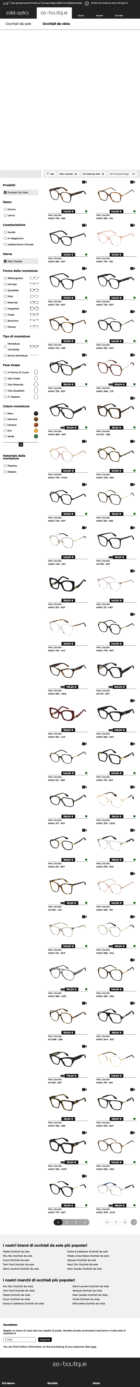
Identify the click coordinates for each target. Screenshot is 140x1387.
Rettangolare (21, 177)
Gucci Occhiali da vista (16, 1198)
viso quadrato (21, 290)
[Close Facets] (21, 73)
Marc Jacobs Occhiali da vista (90, 1194)
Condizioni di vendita (14, 1365)
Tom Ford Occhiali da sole (18, 1163)
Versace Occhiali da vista (87, 1190)
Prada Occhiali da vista (16, 1194)
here (93, 1246)
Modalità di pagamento (61, 1288)
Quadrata (21, 190)
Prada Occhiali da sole (16, 1151)
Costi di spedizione (58, 1292)
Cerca (81, 15)
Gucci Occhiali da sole (16, 1159)
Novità (9, 131)
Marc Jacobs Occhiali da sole (84, 1168)
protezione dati (38, 1365)
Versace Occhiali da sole (81, 1159)
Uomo (9, 114)
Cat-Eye (21, 184)
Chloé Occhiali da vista (86, 1198)
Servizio (52, 1282)
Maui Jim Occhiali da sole (82, 1163)
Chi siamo (8, 1282)
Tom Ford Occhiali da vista (19, 1190)
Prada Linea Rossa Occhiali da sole (88, 1155)
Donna (10, 108)
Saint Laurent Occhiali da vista (90, 1185)
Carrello (119, 15)
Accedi (99, 15)
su (136, 1365)
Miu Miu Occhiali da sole (17, 1155)
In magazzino (13, 137)
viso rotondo (21, 284)
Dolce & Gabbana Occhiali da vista (23, 1203)
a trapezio (21, 296)
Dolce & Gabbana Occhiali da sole (87, 1151)
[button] (17, 13)
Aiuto (96, 1282)
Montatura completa (21, 246)
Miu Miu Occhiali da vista (18, 1185)
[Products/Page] (123, 73)
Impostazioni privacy (14, 1288)
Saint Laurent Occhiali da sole (21, 1168)
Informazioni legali (14, 1369)
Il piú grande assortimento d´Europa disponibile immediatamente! (46, 3)
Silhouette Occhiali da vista (88, 1203)
